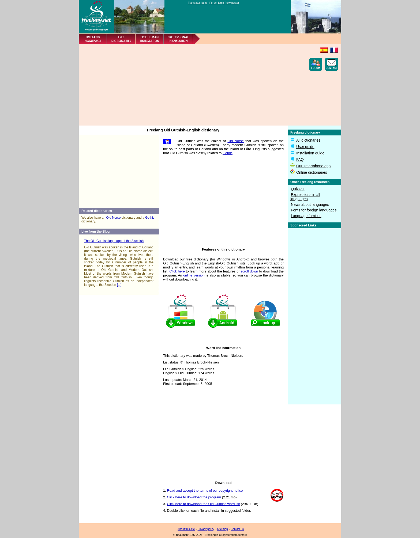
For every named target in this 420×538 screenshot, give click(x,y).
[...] (119, 285)
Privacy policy (206, 529)
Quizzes (298, 189)
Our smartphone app (313, 166)
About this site (186, 529)
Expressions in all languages (305, 196)
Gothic (150, 217)
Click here (177, 271)
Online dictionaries (311, 172)
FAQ (300, 159)
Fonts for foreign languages (313, 210)
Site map (222, 529)
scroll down (249, 271)
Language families (306, 216)
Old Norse (113, 217)
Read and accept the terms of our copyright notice (205, 490)
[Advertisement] (179, 84)
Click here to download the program (194, 497)
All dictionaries (308, 140)
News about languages (310, 204)
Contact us (237, 529)
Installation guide (310, 153)
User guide (305, 147)
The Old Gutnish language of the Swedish (114, 241)
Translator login (197, 2)
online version (194, 275)
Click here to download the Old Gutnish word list (203, 504)
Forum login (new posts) (224, 2)
